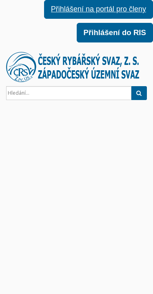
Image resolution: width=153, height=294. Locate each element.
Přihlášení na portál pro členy (98, 9)
